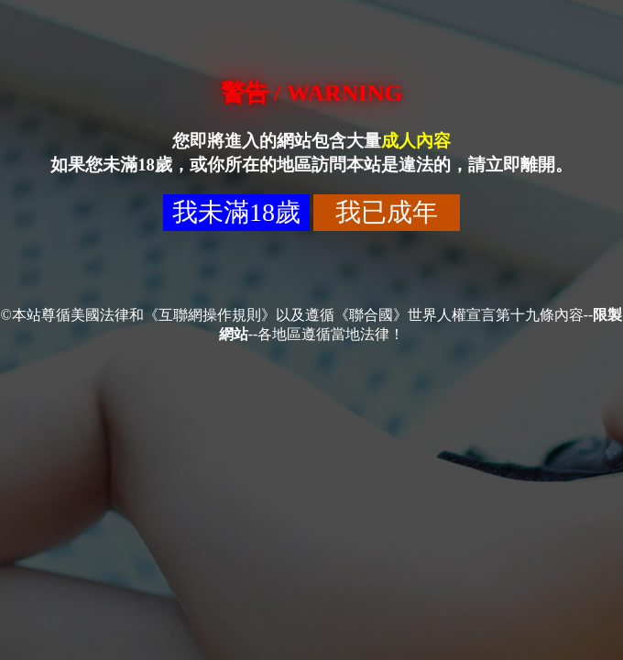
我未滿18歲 (236, 212)
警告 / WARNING (311, 93)
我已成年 (386, 212)
